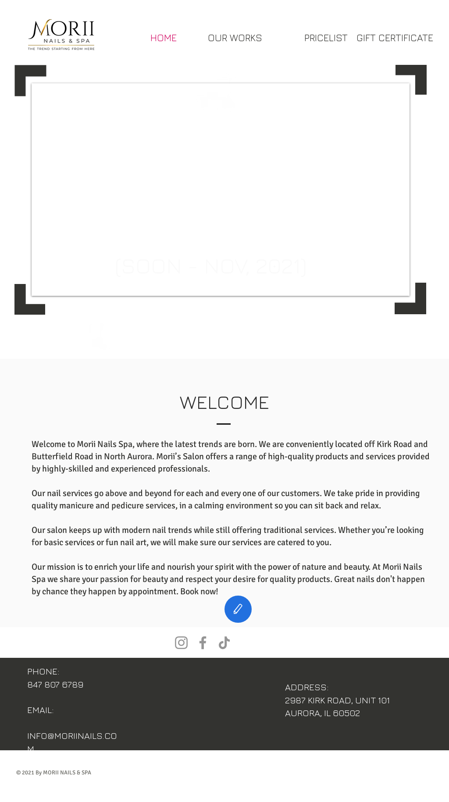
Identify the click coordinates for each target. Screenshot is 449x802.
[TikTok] (224, 642)
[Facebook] (202, 642)
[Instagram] (181, 642)
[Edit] (238, 609)
